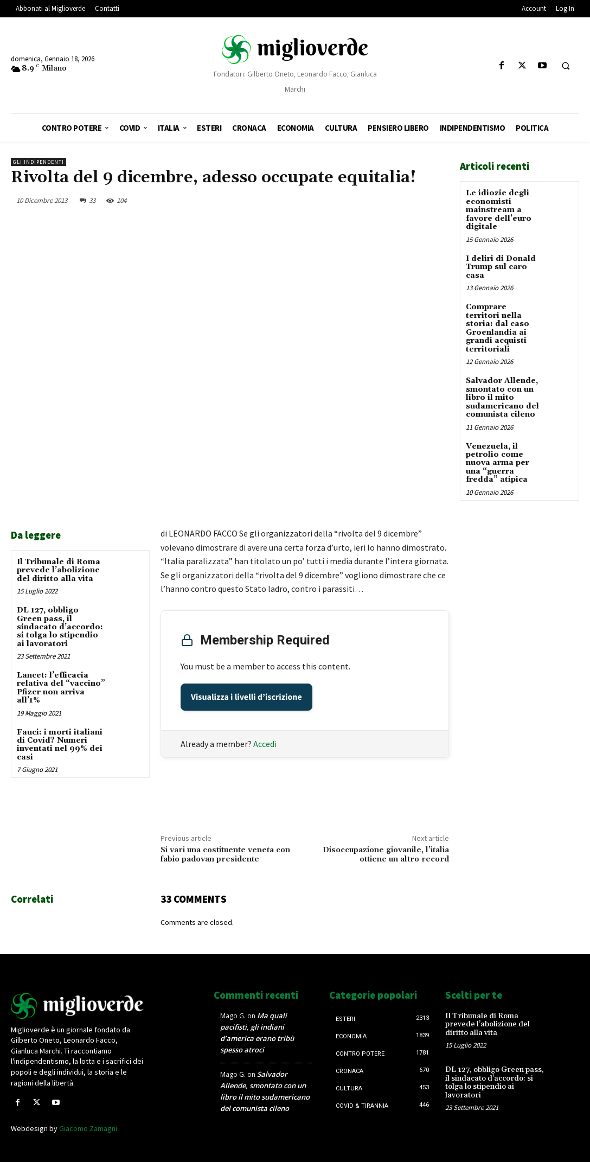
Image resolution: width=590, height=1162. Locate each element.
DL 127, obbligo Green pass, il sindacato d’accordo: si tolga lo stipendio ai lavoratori (60, 627)
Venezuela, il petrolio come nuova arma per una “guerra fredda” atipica (497, 462)
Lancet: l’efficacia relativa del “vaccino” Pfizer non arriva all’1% (61, 688)
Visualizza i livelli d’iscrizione (246, 697)
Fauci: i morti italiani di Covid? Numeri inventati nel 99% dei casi (59, 744)
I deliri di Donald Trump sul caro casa (501, 266)
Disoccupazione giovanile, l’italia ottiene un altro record (386, 854)
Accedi (265, 743)
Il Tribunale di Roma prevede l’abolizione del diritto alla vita (58, 570)
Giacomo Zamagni (88, 1128)
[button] (565, 66)
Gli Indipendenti (38, 162)
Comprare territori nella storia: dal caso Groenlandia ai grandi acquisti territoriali (497, 327)
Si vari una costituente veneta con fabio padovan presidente (225, 854)
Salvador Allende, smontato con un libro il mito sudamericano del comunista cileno (502, 397)
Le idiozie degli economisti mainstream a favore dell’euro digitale (498, 210)
